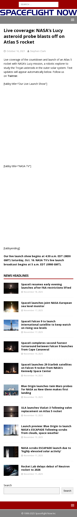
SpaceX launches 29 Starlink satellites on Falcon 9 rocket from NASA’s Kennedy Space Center (46, 368)
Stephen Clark (38, 51)
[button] (72, 20)
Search (8, 485)
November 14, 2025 (33, 353)
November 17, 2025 (33, 310)
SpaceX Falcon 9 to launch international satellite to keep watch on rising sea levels (46, 325)
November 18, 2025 (33, 291)
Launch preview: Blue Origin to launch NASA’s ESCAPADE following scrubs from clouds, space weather (46, 429)
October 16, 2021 (16, 51)
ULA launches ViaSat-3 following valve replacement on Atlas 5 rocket (46, 409)
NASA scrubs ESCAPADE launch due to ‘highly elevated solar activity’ (46, 449)
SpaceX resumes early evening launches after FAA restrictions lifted (46, 286)
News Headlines (16, 276)
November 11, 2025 (33, 455)
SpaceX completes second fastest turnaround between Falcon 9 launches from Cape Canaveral (47, 346)
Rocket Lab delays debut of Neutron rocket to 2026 (45, 468)
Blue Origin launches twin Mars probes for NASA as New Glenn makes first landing (46, 389)
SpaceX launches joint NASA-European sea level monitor (46, 304)
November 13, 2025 (33, 397)
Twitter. (13, 76)
